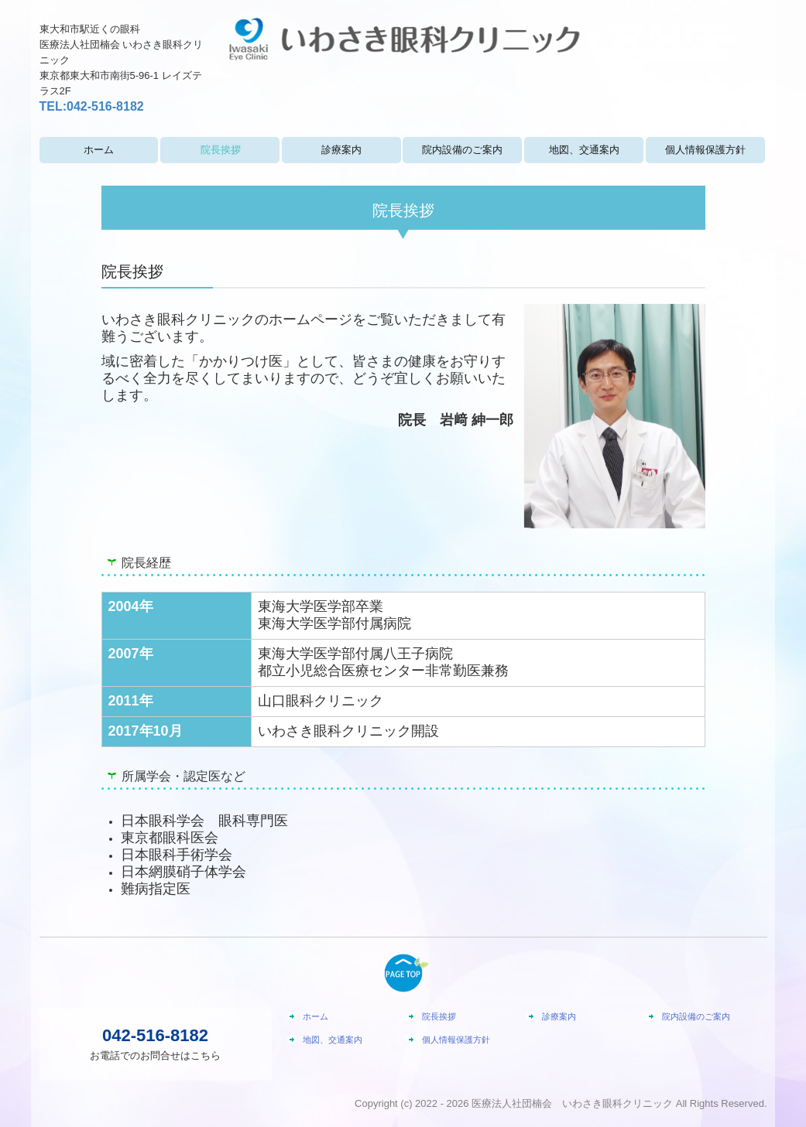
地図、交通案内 (584, 149)
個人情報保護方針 (705, 149)
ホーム (99, 149)
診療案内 (341, 149)
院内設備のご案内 (462, 149)
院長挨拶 (221, 149)
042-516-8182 (105, 106)
